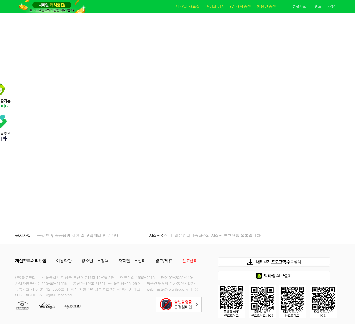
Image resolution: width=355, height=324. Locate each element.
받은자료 (299, 6)
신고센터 (190, 261)
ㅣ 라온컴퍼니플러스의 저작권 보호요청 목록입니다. (215, 235)
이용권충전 (266, 6)
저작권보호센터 (132, 261)
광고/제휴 (163, 261)
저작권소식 (158, 235)
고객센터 (333, 6)
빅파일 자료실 (187, 6)
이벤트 (316, 6)
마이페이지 (215, 6)
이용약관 (64, 261)
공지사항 (23, 235)
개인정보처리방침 (30, 261)
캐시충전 (240, 6)
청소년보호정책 (95, 261)
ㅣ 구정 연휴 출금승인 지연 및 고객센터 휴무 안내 (75, 235)
